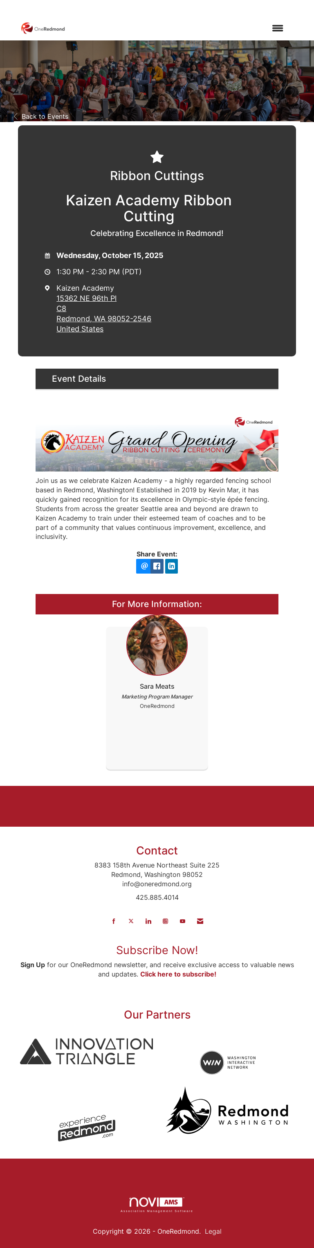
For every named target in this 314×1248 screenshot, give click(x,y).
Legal (213, 1231)
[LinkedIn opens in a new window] (171, 566)
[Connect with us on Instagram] (165, 921)
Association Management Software (157, 1204)
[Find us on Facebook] (113, 921)
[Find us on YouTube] (182, 921)
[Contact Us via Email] (200, 921)
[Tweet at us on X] (131, 921)
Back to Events (41, 116)
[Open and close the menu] (178, 28)
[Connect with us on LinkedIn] (148, 921)
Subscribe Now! (157, 950)
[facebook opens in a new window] (157, 566)
